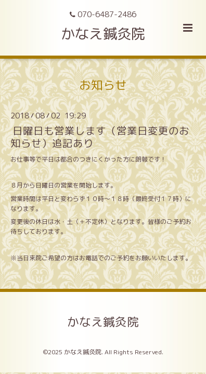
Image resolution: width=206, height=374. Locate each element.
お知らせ (103, 85)
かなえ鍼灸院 (103, 34)
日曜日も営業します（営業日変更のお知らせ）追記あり (99, 137)
